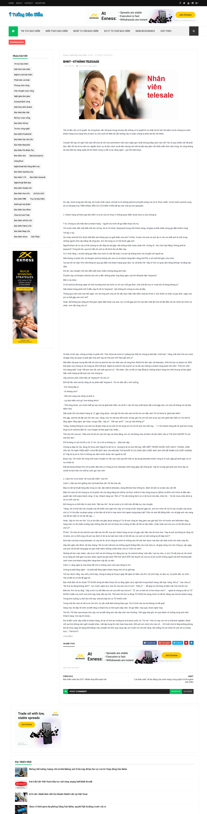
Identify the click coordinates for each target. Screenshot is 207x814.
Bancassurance (145, 31)
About (19, 3)
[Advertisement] (96, 185)
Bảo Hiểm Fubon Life (22, 247)
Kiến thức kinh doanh (23, 107)
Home (11, 3)
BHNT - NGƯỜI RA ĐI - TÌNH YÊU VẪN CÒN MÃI (181, 177)
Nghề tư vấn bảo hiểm (23, 75)
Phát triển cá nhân (22, 80)
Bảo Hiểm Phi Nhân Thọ (24, 150)
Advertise (40, 3)
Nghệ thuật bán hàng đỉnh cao (23, 172)
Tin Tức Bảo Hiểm (30, 31)
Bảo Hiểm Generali (22, 188)
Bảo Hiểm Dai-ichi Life (23, 139)
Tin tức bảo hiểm (21, 64)
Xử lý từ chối (19, 210)
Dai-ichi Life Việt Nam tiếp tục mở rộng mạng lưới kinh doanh (182, 134)
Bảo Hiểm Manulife (22, 145)
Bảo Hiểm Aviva (20, 258)
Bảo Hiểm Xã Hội (21, 123)
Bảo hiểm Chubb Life (23, 199)
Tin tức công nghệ (21, 129)
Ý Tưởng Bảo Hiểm (57, 810)
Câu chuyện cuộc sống (24, 91)
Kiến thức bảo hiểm (22, 69)
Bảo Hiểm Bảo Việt (21, 112)
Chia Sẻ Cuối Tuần (22, 237)
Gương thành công (22, 102)
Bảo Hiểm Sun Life (22, 204)
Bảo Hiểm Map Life (22, 253)
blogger (139, 786)
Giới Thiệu (166, 31)
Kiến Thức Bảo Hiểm (57, 31)
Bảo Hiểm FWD (20, 215)
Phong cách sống (21, 85)
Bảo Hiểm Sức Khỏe (22, 231)
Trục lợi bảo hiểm (21, 220)
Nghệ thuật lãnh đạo (22, 193)
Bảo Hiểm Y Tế (20, 183)
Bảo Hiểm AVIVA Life (23, 242)
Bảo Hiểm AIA (20, 156)
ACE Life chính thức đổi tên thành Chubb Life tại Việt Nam (182, 147)
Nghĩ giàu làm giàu (22, 96)
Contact (29, 3)
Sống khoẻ (18, 166)
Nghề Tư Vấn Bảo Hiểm (85, 31)
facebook (127, 786)
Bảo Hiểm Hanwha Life (23, 177)
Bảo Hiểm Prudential (22, 134)
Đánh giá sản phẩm (22, 226)
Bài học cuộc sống (22, 118)
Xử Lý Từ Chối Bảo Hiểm (117, 31)
